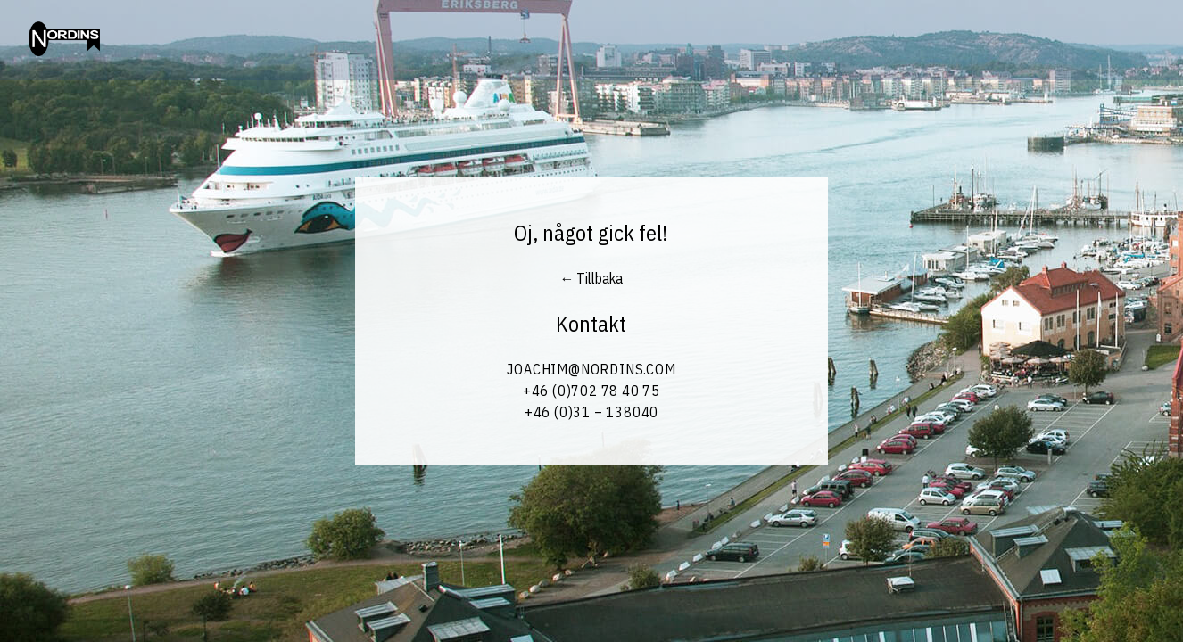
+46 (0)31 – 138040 (591, 412)
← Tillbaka (591, 278)
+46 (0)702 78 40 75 (591, 390)
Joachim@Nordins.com (591, 369)
